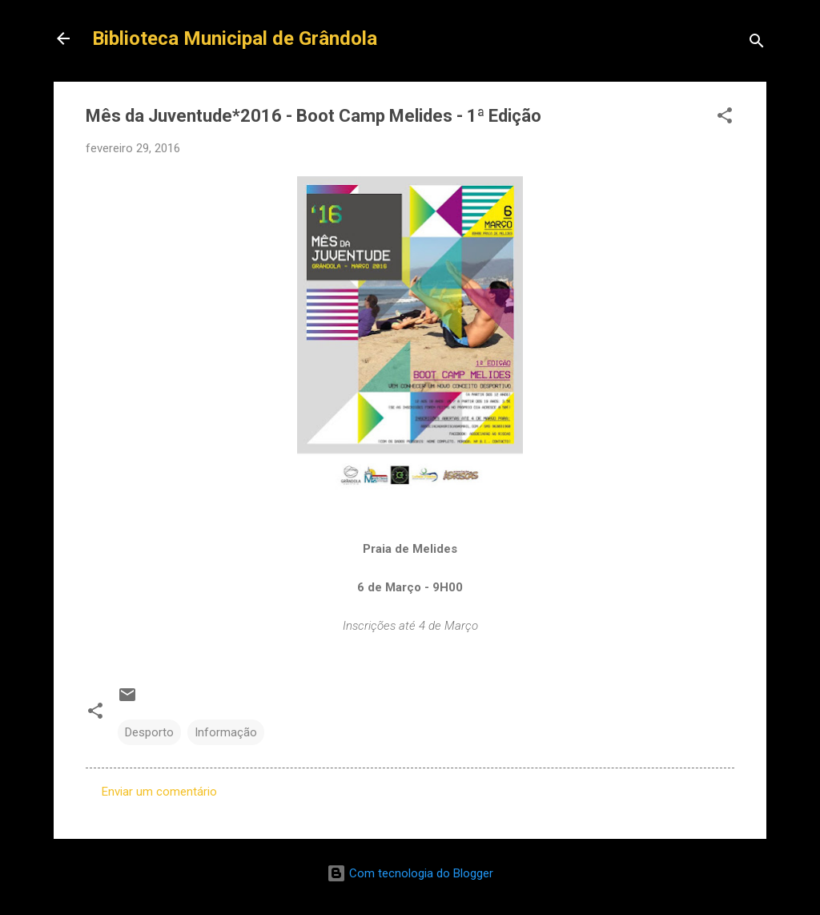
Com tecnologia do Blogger (410, 873)
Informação (226, 732)
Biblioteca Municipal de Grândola (234, 38)
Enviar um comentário (159, 791)
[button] (724, 118)
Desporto (149, 732)
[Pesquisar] (756, 43)
